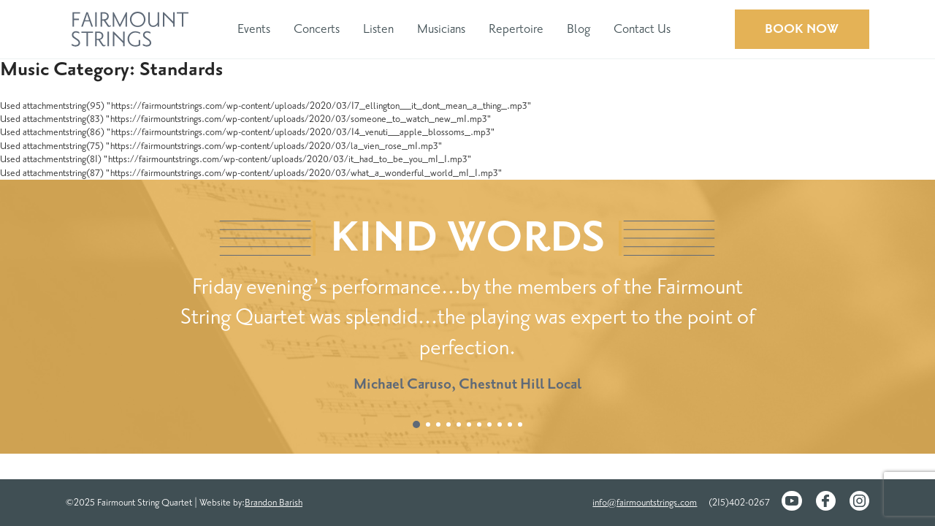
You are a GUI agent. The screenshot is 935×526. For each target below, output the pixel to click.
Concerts (317, 28)
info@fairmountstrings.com (644, 502)
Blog (578, 28)
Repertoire (516, 28)
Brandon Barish (273, 502)
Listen (378, 28)
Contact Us (642, 28)
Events (253, 28)
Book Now (802, 28)
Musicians (441, 28)
